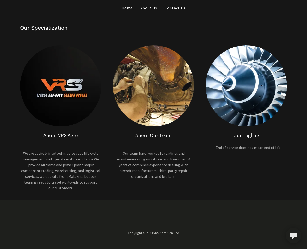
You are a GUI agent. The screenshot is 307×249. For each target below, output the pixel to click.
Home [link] (127, 8)
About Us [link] (148, 8)
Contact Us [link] (175, 8)
